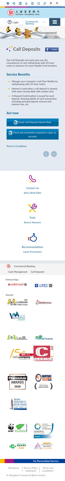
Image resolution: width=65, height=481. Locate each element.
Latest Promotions (32, 251)
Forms (39, 3)
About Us (32, 3)
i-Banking (20, 3)
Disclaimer (13, 468)
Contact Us (14, 3)
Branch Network (32, 222)
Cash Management (17, 271)
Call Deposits (37, 271)
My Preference (8, 3)
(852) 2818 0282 (32, 192)
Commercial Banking (32, 22)
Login (16, 22)
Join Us (26, 3)
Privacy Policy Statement (31, 469)
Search (45, 3)
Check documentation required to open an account (32, 134)
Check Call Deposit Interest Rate (32, 122)
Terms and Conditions (47, 469)
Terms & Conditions (17, 146)
